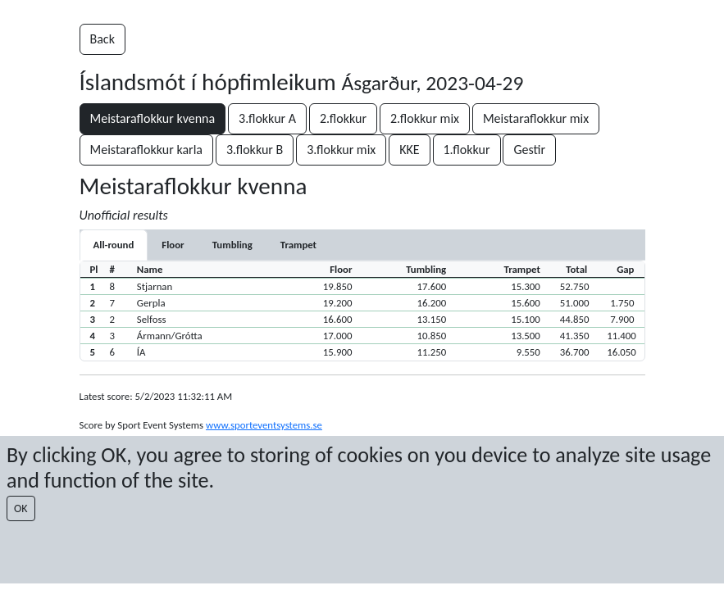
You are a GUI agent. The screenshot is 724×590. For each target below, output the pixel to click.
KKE (409, 149)
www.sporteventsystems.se (264, 425)
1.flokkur (467, 149)
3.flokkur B (254, 149)
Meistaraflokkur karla (146, 149)
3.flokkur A (267, 118)
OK (21, 508)
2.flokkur (343, 118)
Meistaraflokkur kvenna (153, 118)
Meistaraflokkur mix (536, 118)
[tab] (173, 244)
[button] (362, 286)
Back (102, 39)
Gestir (529, 149)
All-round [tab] (113, 244)
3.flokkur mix (341, 149)
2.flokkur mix (424, 118)
